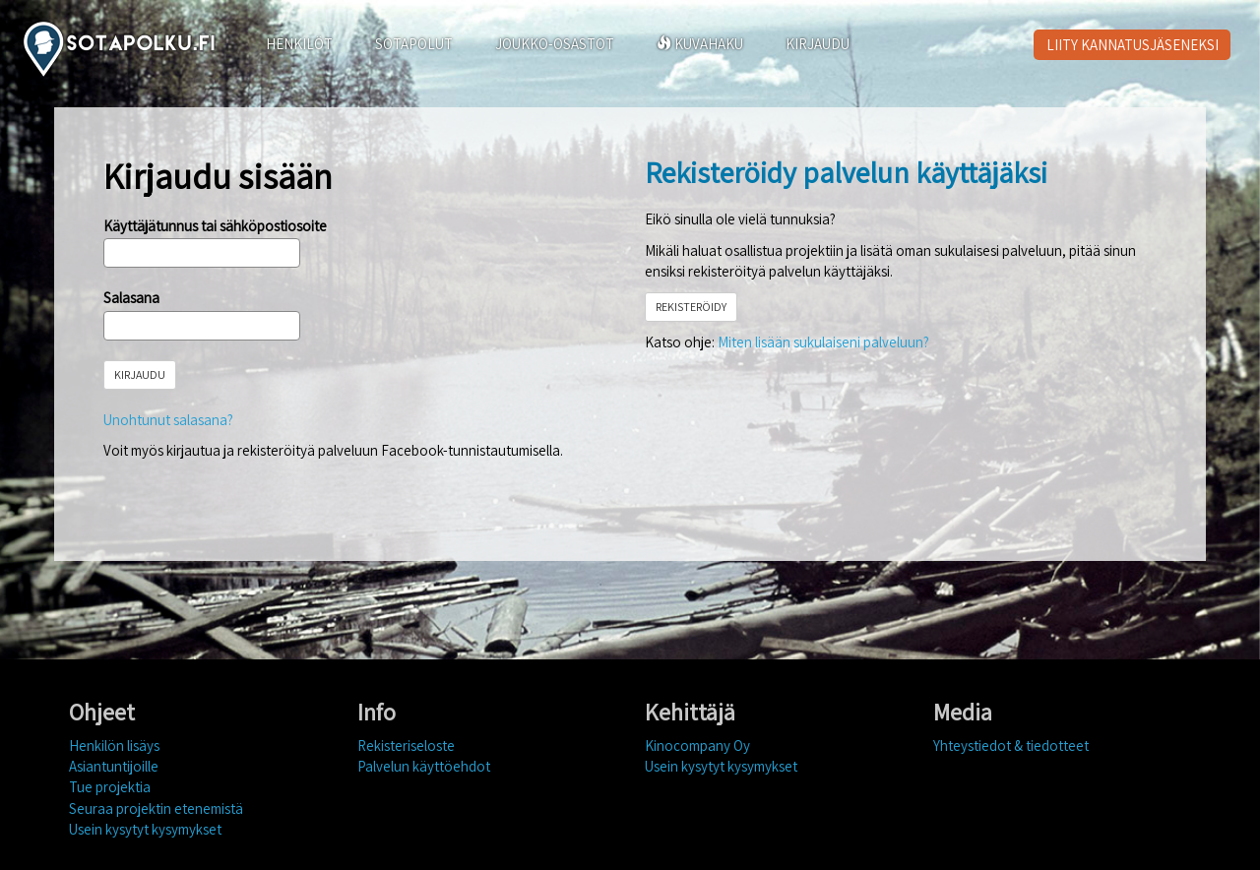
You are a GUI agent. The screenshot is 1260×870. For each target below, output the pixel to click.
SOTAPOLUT (414, 43)
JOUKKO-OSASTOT (554, 43)
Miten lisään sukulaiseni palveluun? (823, 342)
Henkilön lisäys (114, 745)
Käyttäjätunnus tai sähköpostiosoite (215, 226)
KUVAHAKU (700, 43)
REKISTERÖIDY (691, 306)
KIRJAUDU (818, 43)
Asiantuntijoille (113, 766)
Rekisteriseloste (406, 745)
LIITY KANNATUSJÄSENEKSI (1132, 44)
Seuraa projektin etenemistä (156, 808)
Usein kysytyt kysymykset (145, 829)
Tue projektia (110, 786)
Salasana (131, 297)
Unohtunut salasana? (168, 419)
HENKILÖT (299, 43)
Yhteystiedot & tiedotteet (1011, 745)
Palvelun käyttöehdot (423, 766)
